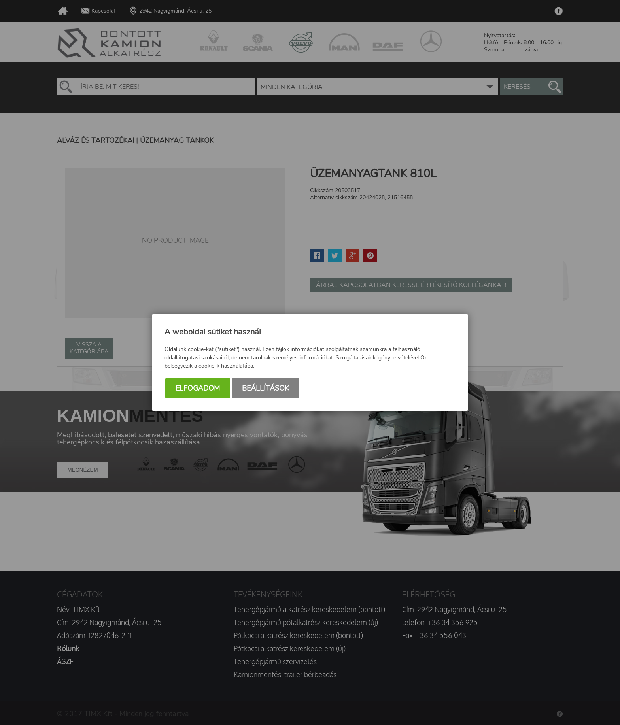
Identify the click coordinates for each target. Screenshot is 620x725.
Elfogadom (198, 388)
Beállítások (265, 388)
